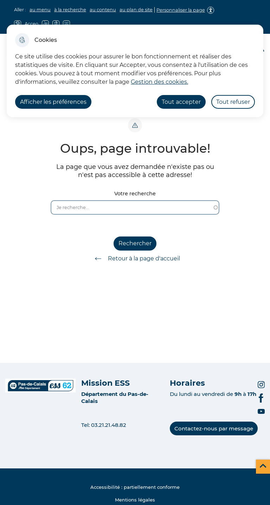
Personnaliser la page (180, 10)
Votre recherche (135, 194)
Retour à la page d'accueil (135, 259)
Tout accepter (181, 102)
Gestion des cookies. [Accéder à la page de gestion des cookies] (159, 81)
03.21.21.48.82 (108, 425)
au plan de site (136, 9)
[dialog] (135, 71)
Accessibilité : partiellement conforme (135, 487)
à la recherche (70, 9)
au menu (40, 9)
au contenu (103, 9)
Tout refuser (233, 102)
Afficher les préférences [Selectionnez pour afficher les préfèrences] (53, 102)
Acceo (31, 23)
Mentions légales (135, 500)
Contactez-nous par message (213, 428)
